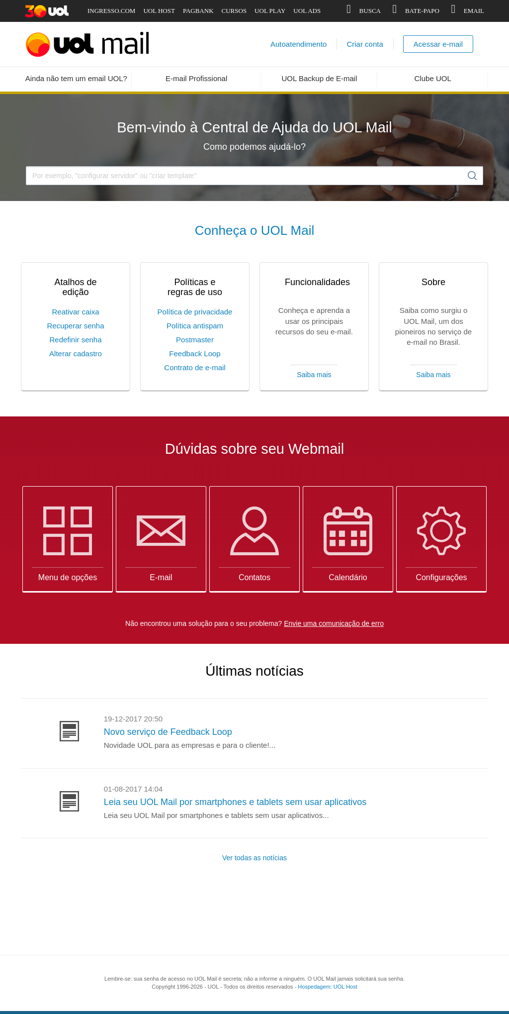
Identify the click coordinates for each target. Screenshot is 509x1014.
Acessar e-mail (438, 44)
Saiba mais (314, 375)
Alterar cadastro (75, 353)
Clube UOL (433, 78)
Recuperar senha (75, 325)
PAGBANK (198, 10)
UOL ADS (307, 10)
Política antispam (195, 325)
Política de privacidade (195, 311)
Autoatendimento (298, 44)
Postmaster (195, 339)
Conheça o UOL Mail (254, 230)
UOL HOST (158, 10)
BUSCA (362, 11)
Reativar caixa (75, 311)
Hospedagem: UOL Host (327, 987)
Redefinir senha (75, 339)
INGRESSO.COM (111, 10)
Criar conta (364, 44)
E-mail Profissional (196, 78)
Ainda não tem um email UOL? (76, 78)
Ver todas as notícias (254, 858)
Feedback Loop (194, 353)
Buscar (472, 176)
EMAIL (465, 11)
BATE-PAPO (414, 11)
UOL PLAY (269, 10)
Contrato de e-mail (194, 367)
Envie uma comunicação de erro (334, 623)
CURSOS (234, 10)
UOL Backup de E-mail (319, 78)
